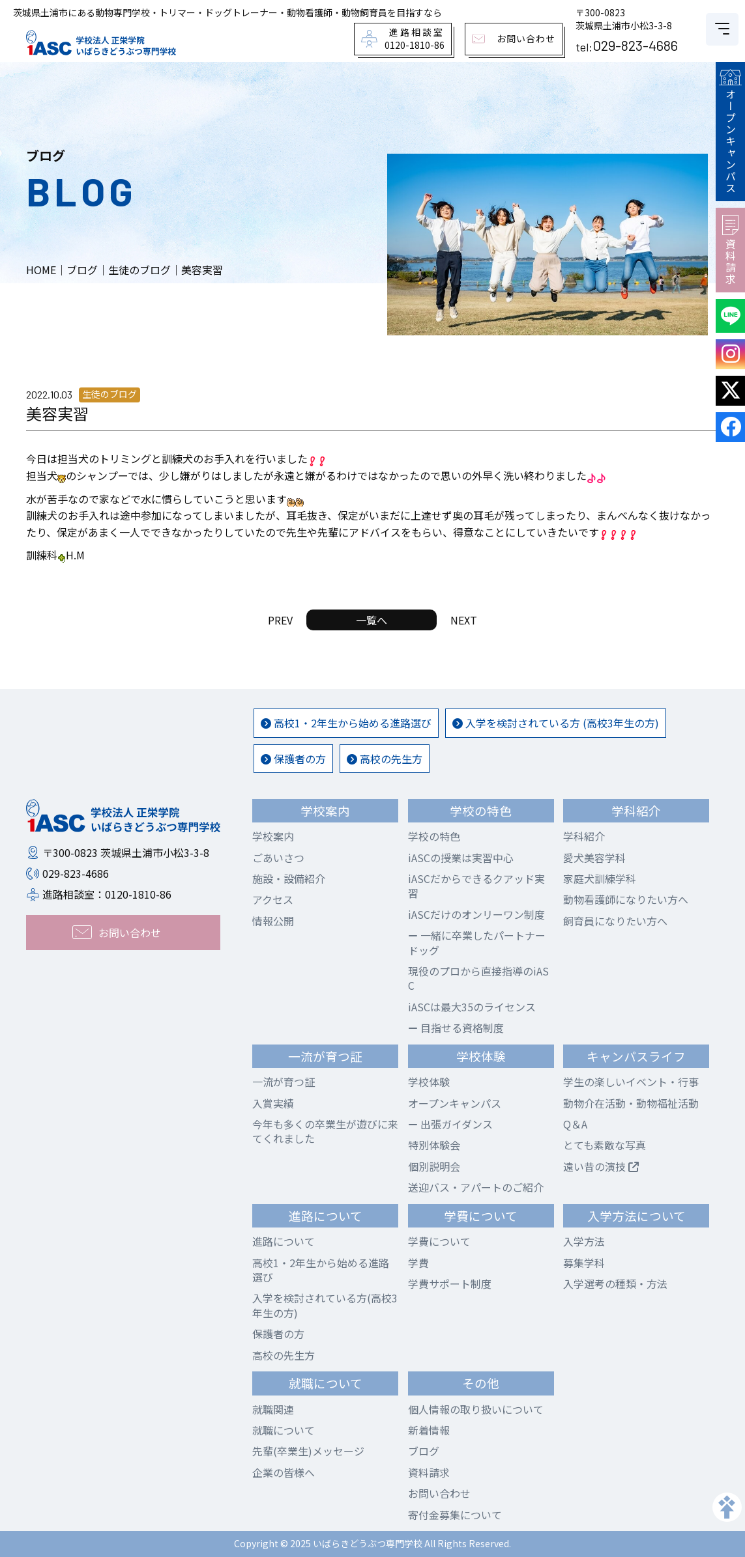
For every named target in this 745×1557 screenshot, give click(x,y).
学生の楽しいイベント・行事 (631, 1081)
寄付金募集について (455, 1514)
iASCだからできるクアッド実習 (476, 886)
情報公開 (273, 921)
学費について (439, 1241)
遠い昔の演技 (601, 1166)
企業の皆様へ (283, 1472)
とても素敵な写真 (604, 1145)
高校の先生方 (384, 758)
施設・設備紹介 (288, 878)
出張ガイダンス (450, 1124)
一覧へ (371, 620)
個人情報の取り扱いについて (476, 1409)
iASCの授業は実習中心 (461, 857)
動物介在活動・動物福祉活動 (631, 1103)
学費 (418, 1262)
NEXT (463, 620)
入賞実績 (273, 1103)
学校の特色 (434, 836)
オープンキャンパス (730, 131)
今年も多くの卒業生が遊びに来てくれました (325, 1131)
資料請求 (730, 250)
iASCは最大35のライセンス (472, 1007)
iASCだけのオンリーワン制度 (476, 914)
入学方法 (584, 1241)
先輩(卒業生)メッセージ (308, 1451)
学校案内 (273, 836)
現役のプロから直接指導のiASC (478, 978)
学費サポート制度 (449, 1283)
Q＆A (575, 1124)
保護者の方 (293, 758)
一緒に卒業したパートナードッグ (477, 942)
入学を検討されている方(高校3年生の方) (325, 1305)
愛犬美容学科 (594, 857)
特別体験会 (434, 1145)
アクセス (272, 899)
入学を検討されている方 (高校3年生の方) (555, 723)
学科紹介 (584, 836)
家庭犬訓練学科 (599, 878)
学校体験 (429, 1081)
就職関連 (273, 1409)
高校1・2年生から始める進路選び (346, 723)
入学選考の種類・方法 (615, 1283)
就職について (283, 1430)
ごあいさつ (278, 857)
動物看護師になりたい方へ (625, 899)
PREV (280, 620)
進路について (283, 1241)
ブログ (423, 1451)
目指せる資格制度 (456, 1027)
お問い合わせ (439, 1493)
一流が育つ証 (283, 1081)
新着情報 (429, 1430)
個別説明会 (434, 1166)
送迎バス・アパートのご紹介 (476, 1187)
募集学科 (584, 1262)
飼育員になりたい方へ (615, 921)
